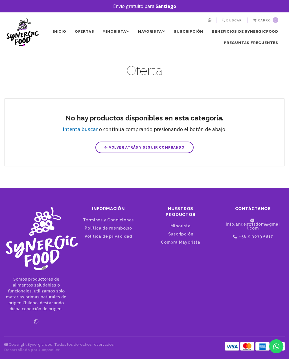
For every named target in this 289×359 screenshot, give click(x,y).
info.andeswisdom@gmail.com (253, 224)
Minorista (116, 31)
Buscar (232, 20)
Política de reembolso (108, 228)
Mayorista (151, 31)
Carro (265, 20)
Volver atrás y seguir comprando (144, 147)
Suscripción (188, 31)
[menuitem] (210, 20)
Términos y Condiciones (108, 220)
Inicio (59, 31)
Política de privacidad (108, 236)
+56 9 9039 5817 (253, 236)
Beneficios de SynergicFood (245, 31)
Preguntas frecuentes (251, 43)
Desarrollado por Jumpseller (32, 350)
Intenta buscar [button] (80, 129)
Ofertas (84, 31)
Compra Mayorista (180, 242)
